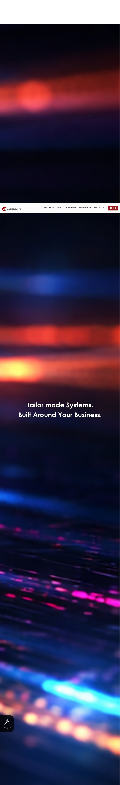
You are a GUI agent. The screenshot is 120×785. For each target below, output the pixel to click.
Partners (71, 4)
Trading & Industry (24, 197)
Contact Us (99, 4)
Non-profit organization (33, 191)
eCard (103, 197)
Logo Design (76, 203)
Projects (49, 4)
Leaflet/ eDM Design (48, 203)
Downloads (84, 4)
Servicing (61, 191)
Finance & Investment (87, 191)
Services (60, 4)
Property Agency (53, 197)
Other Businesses (81, 197)
